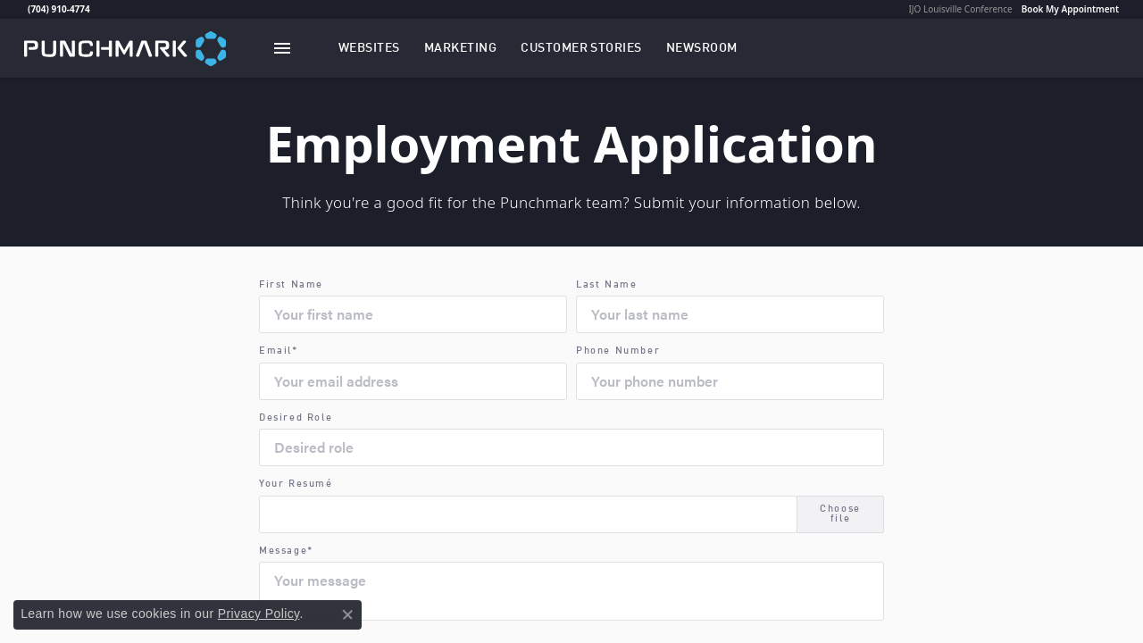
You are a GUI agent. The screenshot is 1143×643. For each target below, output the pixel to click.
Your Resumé (296, 484)
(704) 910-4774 (59, 9)
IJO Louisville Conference (960, 9)
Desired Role (295, 418)
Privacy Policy (259, 613)
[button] (369, 48)
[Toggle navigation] (282, 48)
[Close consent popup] (347, 614)
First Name (291, 285)
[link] (26, 9)
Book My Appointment (1070, 9)
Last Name (606, 285)
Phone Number (618, 351)
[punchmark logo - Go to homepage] (125, 48)
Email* (278, 351)
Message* (286, 551)
